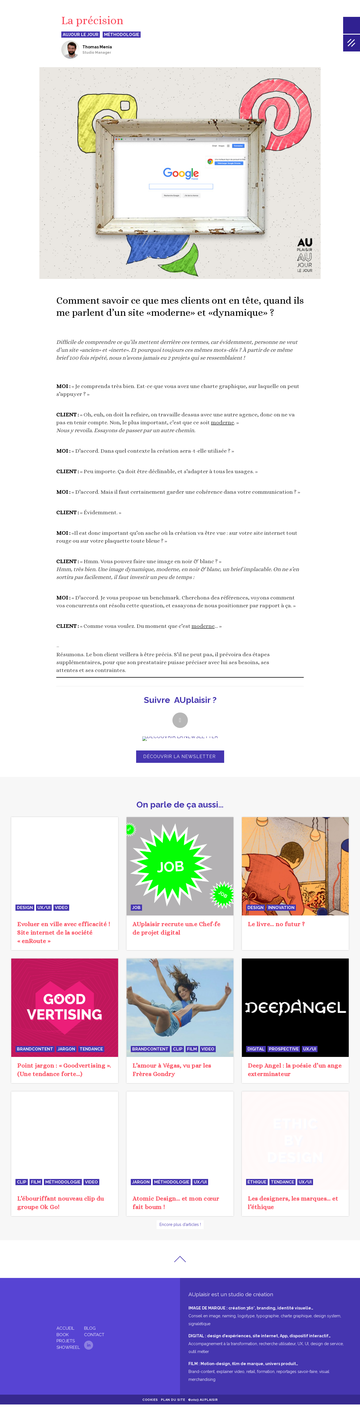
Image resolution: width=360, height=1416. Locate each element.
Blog (90, 1339)
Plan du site (173, 1411)
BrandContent (35, 1067)
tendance (91, 1067)
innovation (281, 925)
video (61, 925)
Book (63, 1346)
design (25, 925)
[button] (180, 720)
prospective (284, 1067)
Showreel (68, 1358)
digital (256, 1067)
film (192, 1067)
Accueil (65, 1339)
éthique (257, 1200)
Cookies (150, 1411)
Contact (94, 1346)
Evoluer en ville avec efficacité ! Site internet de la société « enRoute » (63, 950)
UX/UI (43, 925)
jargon (66, 1067)
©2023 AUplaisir (203, 1411)
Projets (66, 1352)
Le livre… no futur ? (276, 942)
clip (178, 1067)
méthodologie (62, 1200)
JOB (136, 925)
